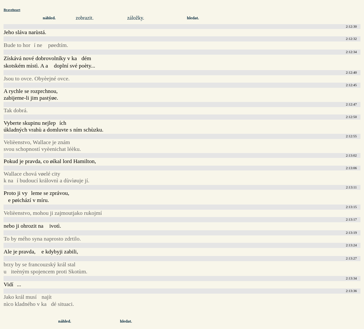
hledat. (193, 18)
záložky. (135, 18)
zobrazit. (85, 18)
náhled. (49, 18)
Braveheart (12, 10)
